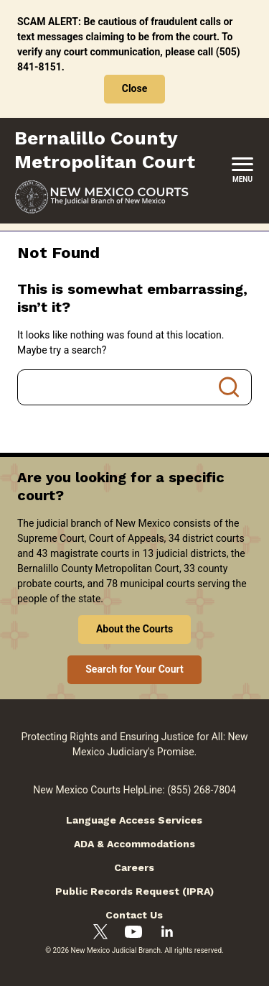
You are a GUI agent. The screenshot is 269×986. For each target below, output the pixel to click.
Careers (134, 867)
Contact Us (134, 915)
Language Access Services (134, 820)
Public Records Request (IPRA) (134, 891)
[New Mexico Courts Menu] (242, 171)
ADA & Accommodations (134, 843)
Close (135, 88)
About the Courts (134, 629)
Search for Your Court (134, 669)
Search (229, 387)
